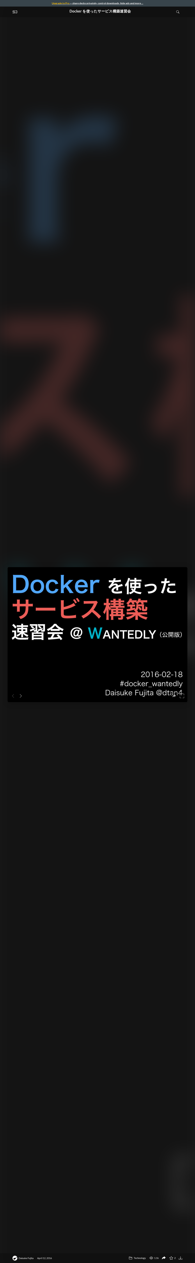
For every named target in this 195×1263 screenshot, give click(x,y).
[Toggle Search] (177, 11)
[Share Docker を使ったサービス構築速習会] (164, 1258)
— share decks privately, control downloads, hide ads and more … (97, 3)
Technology (137, 1257)
